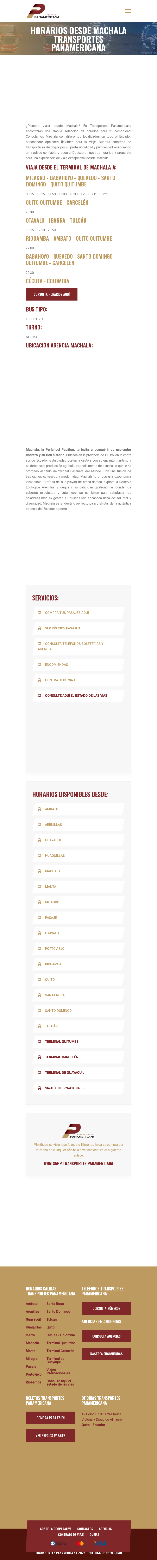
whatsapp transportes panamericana (78, 1163)
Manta (47, 887)
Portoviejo (51, 949)
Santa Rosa (51, 995)
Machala (49, 871)
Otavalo (48, 933)
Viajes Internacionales (62, 1088)
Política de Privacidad (105, 1552)
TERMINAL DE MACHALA (85, 167)
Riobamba (50, 964)
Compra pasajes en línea (51, 1419)
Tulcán (48, 1026)
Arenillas (50, 825)
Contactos (85, 1528)
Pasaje (47, 918)
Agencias (106, 1528)
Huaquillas (51, 856)
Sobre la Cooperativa (55, 1528)
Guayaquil (50, 840)
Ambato (48, 809)
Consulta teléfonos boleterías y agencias (71, 646)
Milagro (49, 902)
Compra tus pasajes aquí (63, 613)
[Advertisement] (78, 86)
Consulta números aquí (106, 1310)
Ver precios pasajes (59, 628)
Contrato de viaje (57, 680)
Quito (46, 980)
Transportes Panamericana (56, 1552)
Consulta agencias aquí (106, 1338)
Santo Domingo (55, 1011)
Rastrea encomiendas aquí (106, 1355)
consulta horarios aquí (52, 294)
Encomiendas (53, 665)
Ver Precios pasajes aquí (50, 1437)
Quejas (95, 1534)
